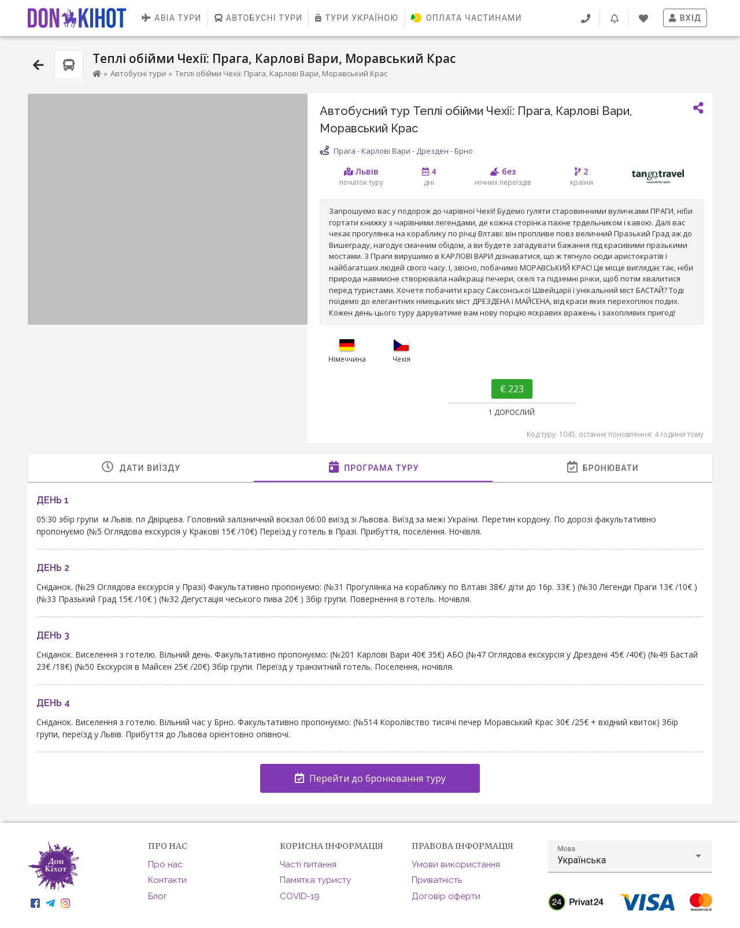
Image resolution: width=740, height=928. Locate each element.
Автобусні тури (138, 73)
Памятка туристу (315, 880)
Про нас (165, 864)
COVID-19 (300, 896)
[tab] (141, 468)
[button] (630, 856)
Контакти (167, 880)
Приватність (437, 880)
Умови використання (456, 864)
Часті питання (308, 864)
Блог (157, 896)
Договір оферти (446, 896)
